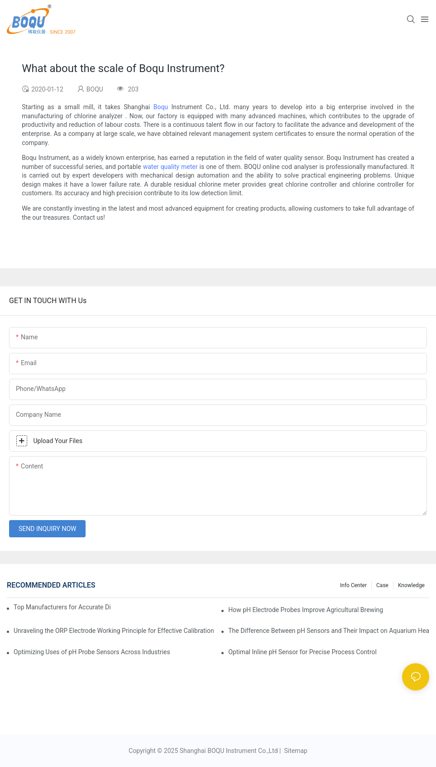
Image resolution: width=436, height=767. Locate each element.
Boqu (160, 107)
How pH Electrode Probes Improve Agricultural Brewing (305, 609)
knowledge (411, 585)
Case (382, 585)
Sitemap (295, 750)
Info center (353, 585)
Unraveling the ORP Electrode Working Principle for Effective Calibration (114, 630)
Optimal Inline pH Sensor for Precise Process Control (302, 652)
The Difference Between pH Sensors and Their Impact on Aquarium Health (328, 630)
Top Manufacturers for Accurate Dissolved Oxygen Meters (62, 607)
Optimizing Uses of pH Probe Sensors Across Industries (92, 652)
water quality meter (170, 166)
